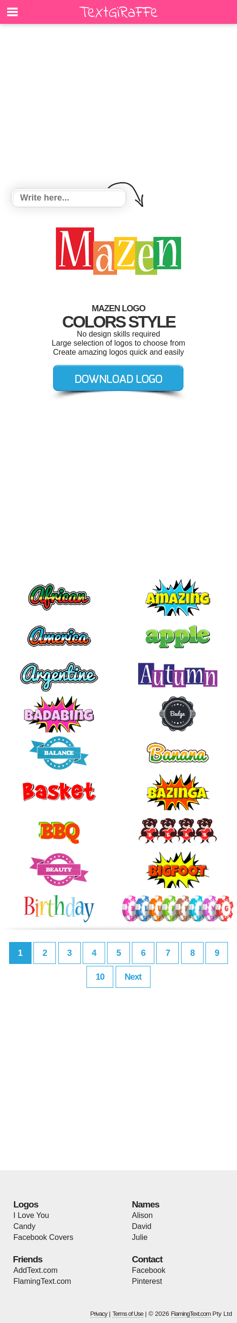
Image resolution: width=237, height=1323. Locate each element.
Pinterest (147, 1281)
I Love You (31, 1215)
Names (145, 1204)
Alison (142, 1215)
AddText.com (35, 1270)
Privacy (99, 1313)
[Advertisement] (118, 107)
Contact (147, 1259)
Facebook (148, 1270)
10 (100, 977)
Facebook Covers (43, 1237)
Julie (140, 1237)
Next (133, 977)
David (141, 1226)
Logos (25, 1204)
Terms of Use (127, 1313)
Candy (24, 1226)
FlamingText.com (42, 1281)
